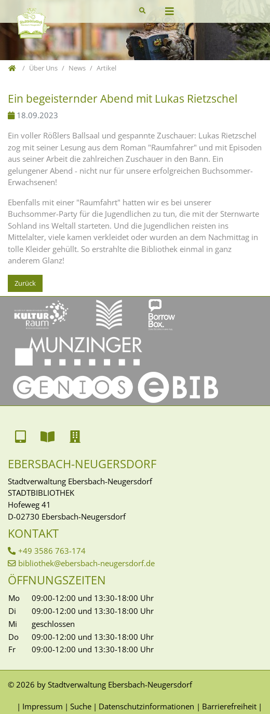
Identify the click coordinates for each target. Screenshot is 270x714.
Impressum (42, 706)
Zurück (25, 283)
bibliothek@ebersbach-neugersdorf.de (86, 563)
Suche (80, 706)
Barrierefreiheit (229, 706)
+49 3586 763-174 (52, 550)
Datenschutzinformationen (146, 706)
